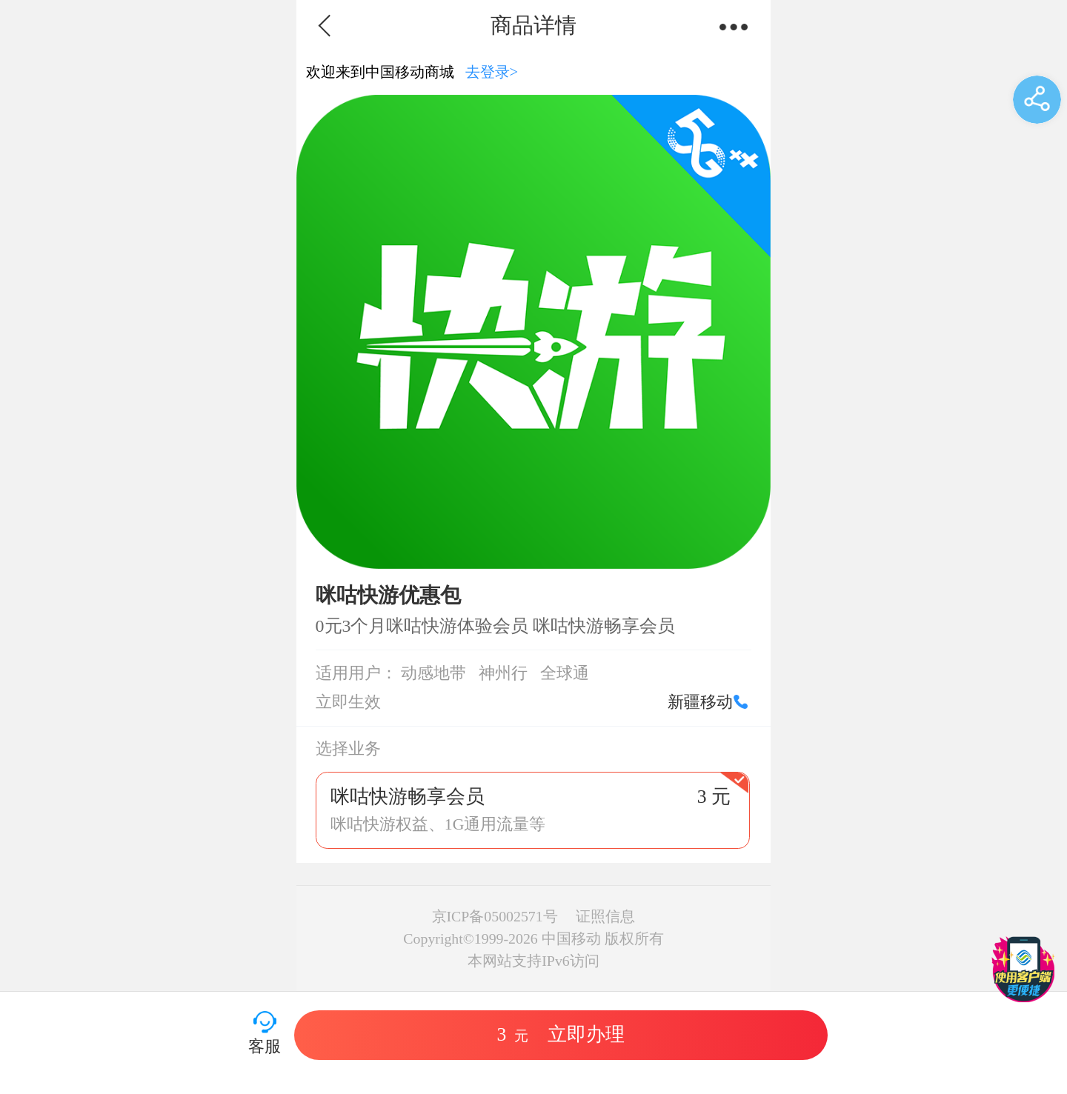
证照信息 (605, 916)
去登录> (492, 72)
